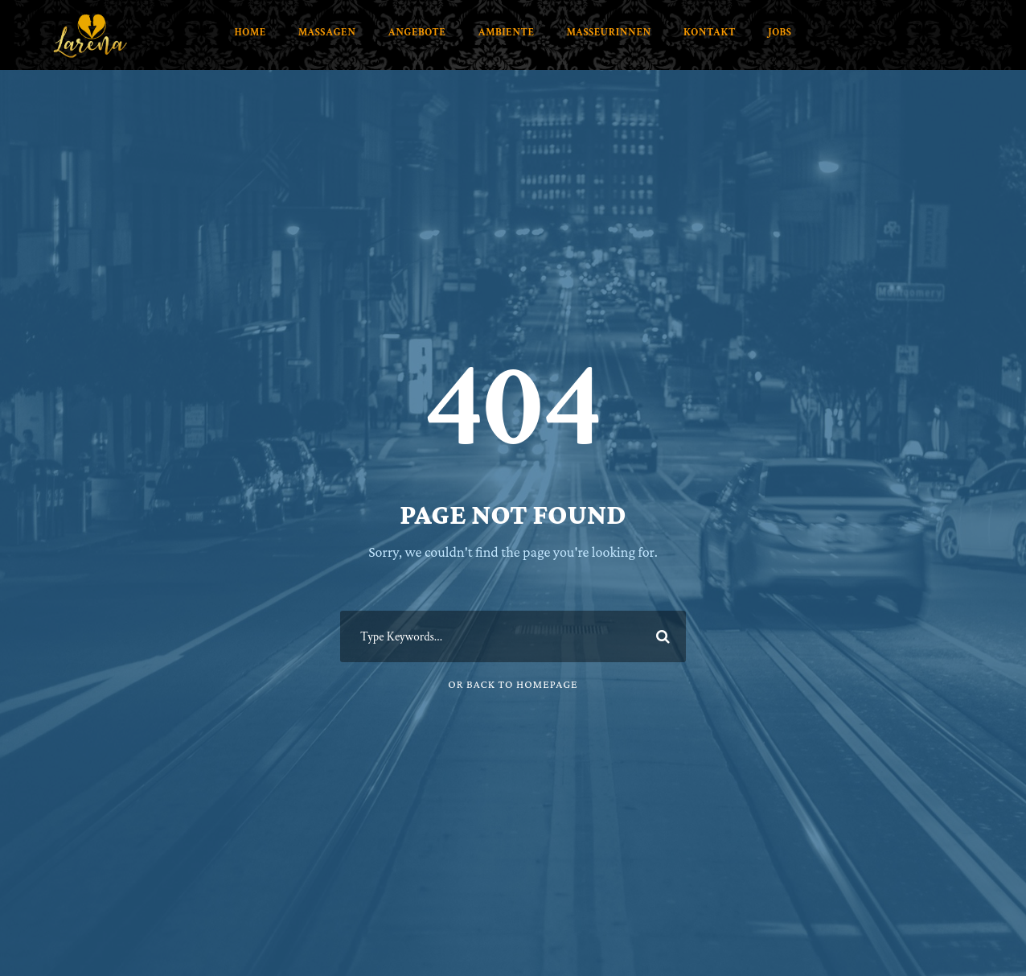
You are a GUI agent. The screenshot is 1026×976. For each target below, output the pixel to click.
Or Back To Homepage (512, 683)
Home (250, 32)
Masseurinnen (609, 32)
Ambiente (506, 32)
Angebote (417, 32)
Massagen (327, 32)
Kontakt (709, 32)
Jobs (779, 32)
